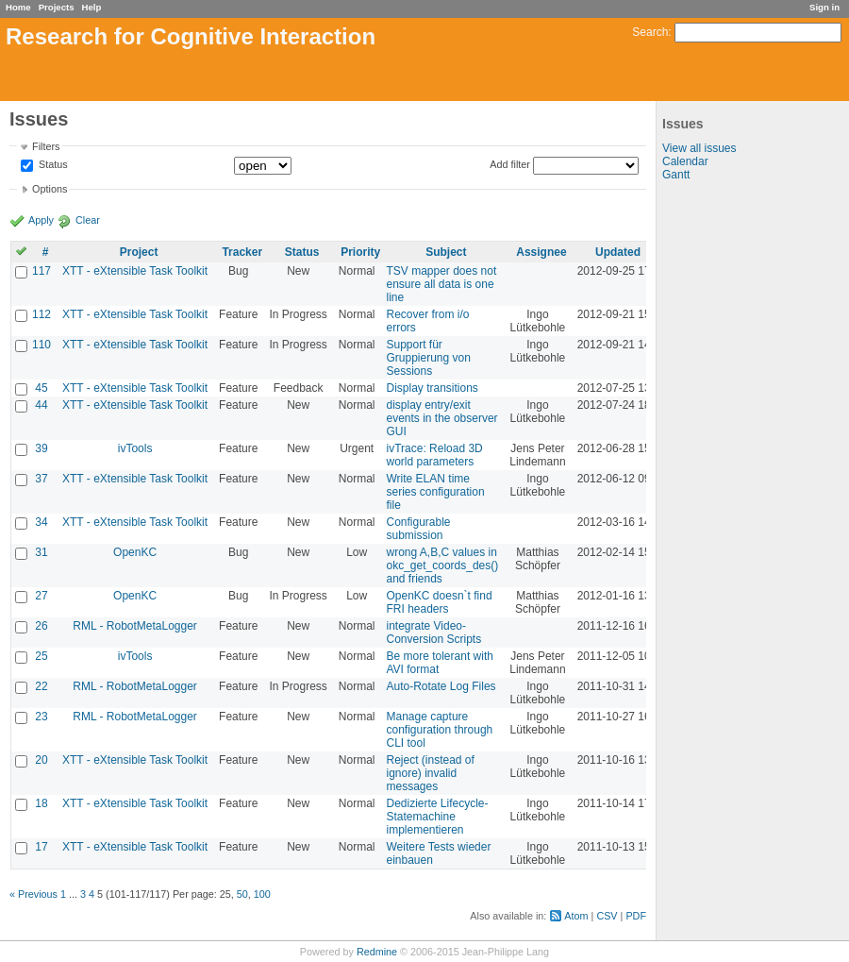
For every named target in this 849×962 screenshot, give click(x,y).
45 (41, 388)
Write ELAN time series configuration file (436, 492)
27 (41, 595)
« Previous (33, 894)
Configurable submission (419, 528)
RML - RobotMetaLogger (135, 626)
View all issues (699, 148)
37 (41, 478)
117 (41, 271)
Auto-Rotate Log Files (441, 686)
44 (41, 405)
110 (41, 344)
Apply (41, 220)
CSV (606, 915)
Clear (87, 220)
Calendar (685, 161)
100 (262, 894)
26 (41, 626)
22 (41, 686)
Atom (576, 915)
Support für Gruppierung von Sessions (429, 358)
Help (92, 7)
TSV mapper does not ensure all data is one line (442, 284)
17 (41, 846)
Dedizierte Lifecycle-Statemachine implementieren (438, 816)
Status (52, 165)
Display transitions (432, 388)
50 (242, 894)
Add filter (510, 164)
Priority (360, 252)
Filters (45, 146)
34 (41, 522)
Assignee (541, 252)
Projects (57, 7)
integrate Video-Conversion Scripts (434, 632)
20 (41, 760)
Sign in (824, 7)
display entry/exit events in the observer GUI (442, 418)
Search (650, 32)
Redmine (377, 951)
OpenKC (135, 552)
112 (41, 314)
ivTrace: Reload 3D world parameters (435, 455)
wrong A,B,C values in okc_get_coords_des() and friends (443, 565)
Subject (445, 252)
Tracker (242, 252)
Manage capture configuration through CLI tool (440, 730)
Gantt (676, 174)
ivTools (135, 448)
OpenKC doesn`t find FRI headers (439, 602)
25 (41, 656)
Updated (618, 252)
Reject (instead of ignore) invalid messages (430, 773)
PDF (635, 915)
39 (41, 448)
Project (139, 252)
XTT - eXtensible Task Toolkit (135, 271)
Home (18, 7)
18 (41, 803)
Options (49, 188)
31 (41, 552)
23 (41, 716)
